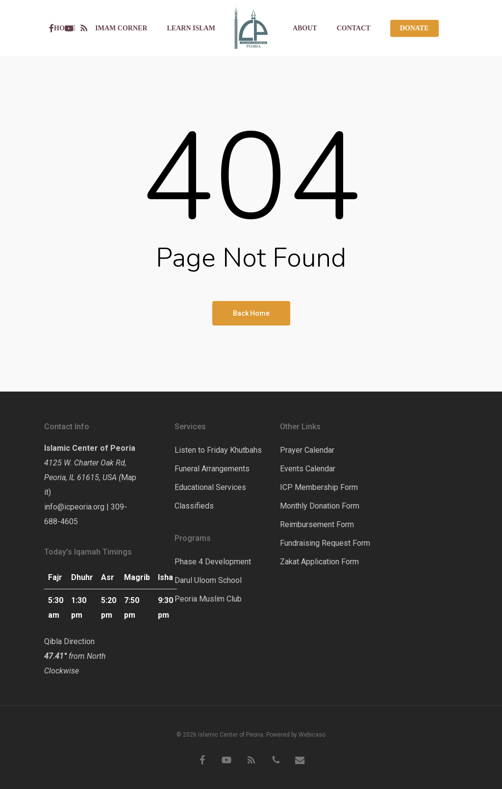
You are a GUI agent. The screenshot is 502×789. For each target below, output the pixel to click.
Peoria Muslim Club (208, 598)
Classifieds (194, 506)
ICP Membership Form (319, 487)
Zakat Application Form (319, 561)
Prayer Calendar (307, 450)
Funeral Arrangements (212, 468)
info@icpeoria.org (74, 506)
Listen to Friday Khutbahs (218, 450)
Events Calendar (307, 468)
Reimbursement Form (317, 524)
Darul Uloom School (208, 580)
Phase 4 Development (213, 561)
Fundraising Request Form (325, 543)
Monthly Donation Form (319, 506)
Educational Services (210, 487)
